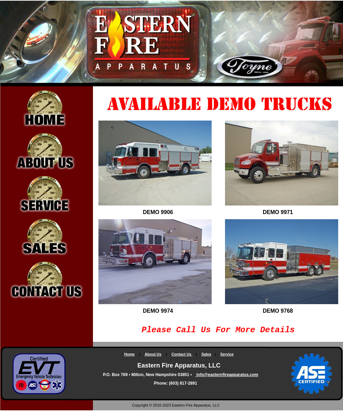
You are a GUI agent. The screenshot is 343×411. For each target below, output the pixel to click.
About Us (153, 354)
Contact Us (182, 354)
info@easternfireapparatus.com (226, 374)
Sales (206, 354)
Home (129, 354)
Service (227, 354)
